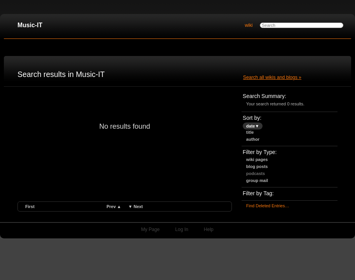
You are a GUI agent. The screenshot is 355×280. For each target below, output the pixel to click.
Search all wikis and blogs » (272, 77)
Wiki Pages (257, 159)
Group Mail (257, 180)
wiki (248, 25)
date (252, 126)
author (252, 139)
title (250, 132)
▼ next (135, 206)
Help (209, 229)
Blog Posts (257, 166)
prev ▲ (113, 206)
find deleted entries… (267, 205)
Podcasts (255, 173)
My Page (150, 229)
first (30, 206)
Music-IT (29, 25)
